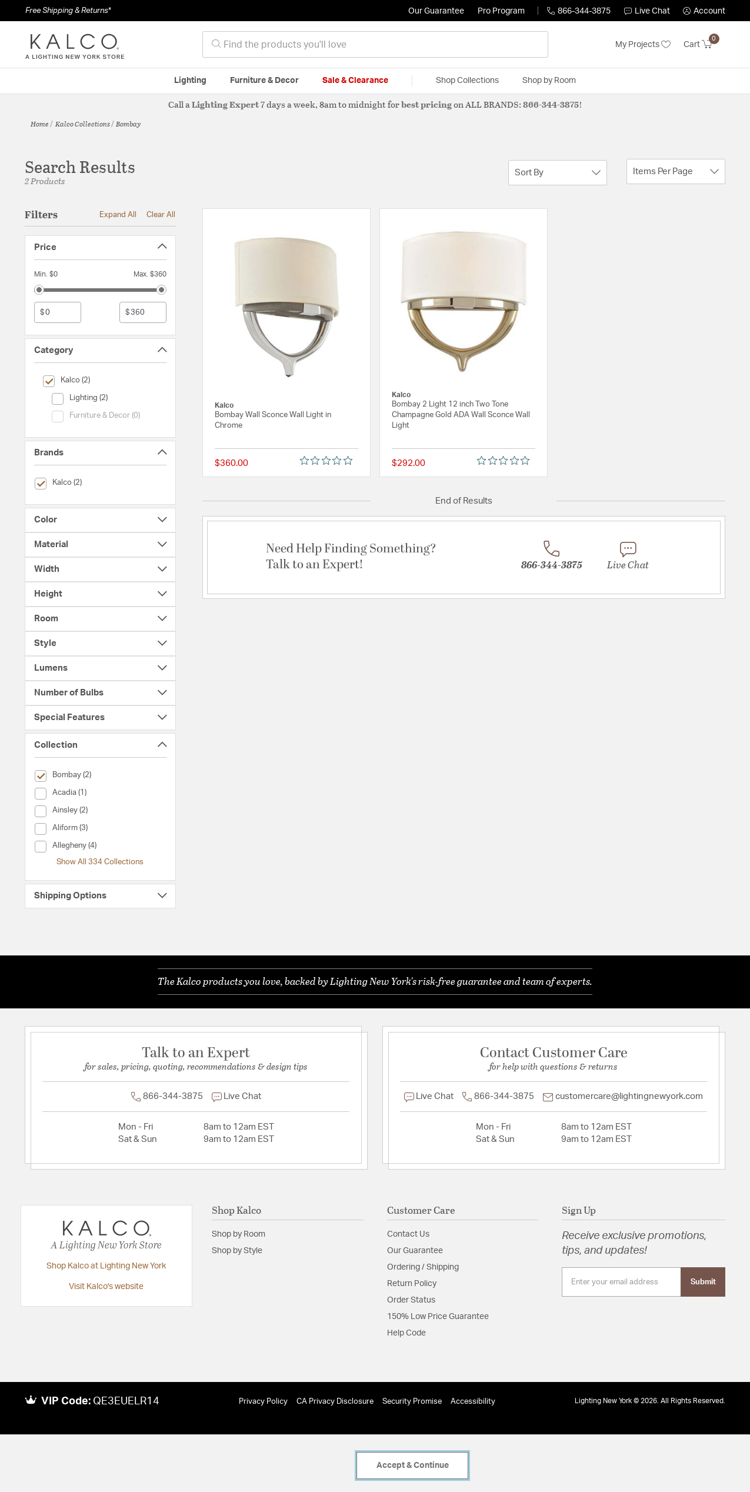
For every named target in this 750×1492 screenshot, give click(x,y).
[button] (704, 11)
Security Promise (412, 1402)
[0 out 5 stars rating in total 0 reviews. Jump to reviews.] (329, 460)
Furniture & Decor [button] (264, 80)
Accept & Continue (412, 1465)
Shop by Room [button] (549, 80)
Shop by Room (238, 1234)
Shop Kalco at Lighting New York (106, 1266)
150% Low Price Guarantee (438, 1317)
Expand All (117, 215)
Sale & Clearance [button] (355, 80)
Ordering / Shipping (423, 1267)
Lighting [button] (190, 80)
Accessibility (473, 1402)
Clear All (160, 215)
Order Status (411, 1300)
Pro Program (501, 11)
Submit (703, 1282)
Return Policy (411, 1284)
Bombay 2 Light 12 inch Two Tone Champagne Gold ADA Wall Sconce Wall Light (461, 415)
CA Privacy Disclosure (335, 1402)
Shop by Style (237, 1251)
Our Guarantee (436, 11)
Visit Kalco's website (106, 1287)
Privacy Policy (263, 1402)
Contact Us (408, 1234)
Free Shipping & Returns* (68, 10)
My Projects (643, 45)
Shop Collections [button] (467, 80)
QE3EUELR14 (126, 1401)
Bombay (128, 123)
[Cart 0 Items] (704, 45)
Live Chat (647, 11)
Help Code (406, 1333)
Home (40, 123)
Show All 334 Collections (100, 862)
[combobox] (375, 44)
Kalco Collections (82, 123)
